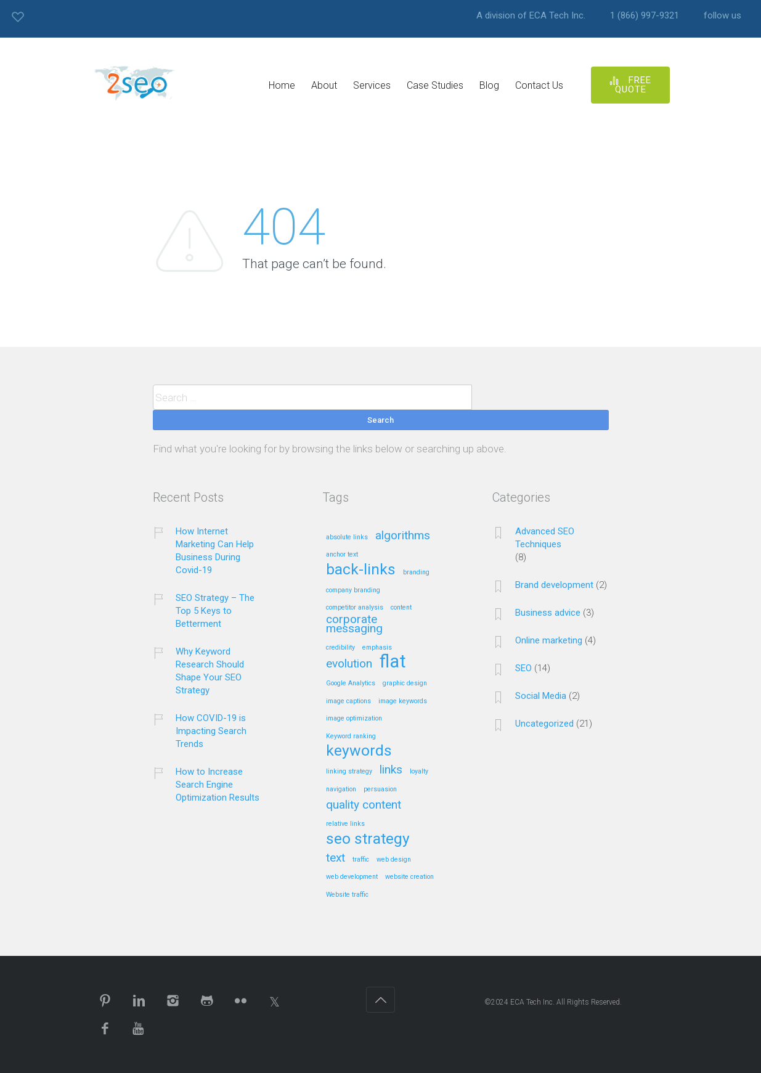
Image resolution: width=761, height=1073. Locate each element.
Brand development (554, 584)
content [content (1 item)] (401, 607)
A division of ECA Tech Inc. (530, 15)
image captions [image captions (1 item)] (348, 701)
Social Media (540, 695)
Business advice (547, 612)
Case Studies (435, 85)
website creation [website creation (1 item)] (409, 877)
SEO (523, 668)
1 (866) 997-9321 (644, 15)
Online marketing (548, 640)
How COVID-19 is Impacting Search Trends (211, 730)
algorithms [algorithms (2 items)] (402, 535)
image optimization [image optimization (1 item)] (354, 718)
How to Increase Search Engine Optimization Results (217, 784)
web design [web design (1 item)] (393, 859)
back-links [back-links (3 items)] (361, 570)
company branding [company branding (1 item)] (353, 590)
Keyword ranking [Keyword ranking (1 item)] (351, 736)
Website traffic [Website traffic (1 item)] (347, 895)
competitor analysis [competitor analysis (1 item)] (354, 607)
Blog (489, 85)
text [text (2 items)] (335, 858)
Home (282, 85)
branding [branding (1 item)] (416, 572)
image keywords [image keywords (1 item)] (402, 701)
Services (372, 85)
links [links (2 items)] (391, 770)
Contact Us (539, 85)
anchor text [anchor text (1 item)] (342, 554)
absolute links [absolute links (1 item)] (347, 537)
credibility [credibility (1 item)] (340, 647)
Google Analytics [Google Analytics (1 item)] (350, 683)
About (324, 85)
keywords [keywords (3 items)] (359, 751)
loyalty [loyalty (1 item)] (419, 771)
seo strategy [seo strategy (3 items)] (368, 839)
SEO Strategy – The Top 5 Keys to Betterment (215, 610)
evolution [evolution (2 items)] (349, 664)
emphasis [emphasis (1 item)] (377, 647)
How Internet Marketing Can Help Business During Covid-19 (215, 551)
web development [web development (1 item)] (352, 877)
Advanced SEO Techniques (544, 538)
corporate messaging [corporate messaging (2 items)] (354, 624)
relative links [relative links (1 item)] (345, 824)
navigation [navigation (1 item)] (341, 789)
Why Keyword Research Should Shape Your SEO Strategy (210, 671)
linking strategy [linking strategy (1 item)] (349, 771)
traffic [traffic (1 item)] (360, 859)
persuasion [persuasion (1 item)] (380, 789)
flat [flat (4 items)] (393, 662)
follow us (722, 15)
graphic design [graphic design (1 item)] (405, 683)
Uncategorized (544, 723)
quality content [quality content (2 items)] (363, 805)
